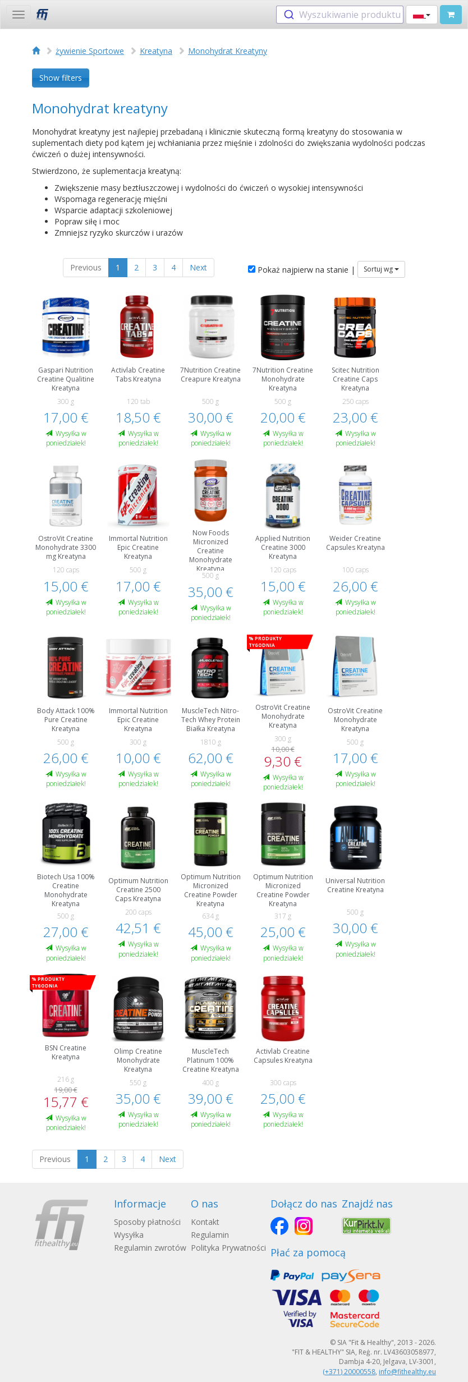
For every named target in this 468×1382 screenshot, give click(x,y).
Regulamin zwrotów (150, 1247)
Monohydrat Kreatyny (227, 50)
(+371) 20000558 (349, 1371)
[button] (422, 14)
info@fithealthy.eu (407, 1371)
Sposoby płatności (147, 1221)
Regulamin (210, 1234)
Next (198, 267)
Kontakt (205, 1221)
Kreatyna (156, 50)
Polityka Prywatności (228, 1247)
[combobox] (339, 15)
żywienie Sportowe (90, 50)
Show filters (60, 77)
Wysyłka (129, 1234)
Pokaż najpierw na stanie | (301, 269)
